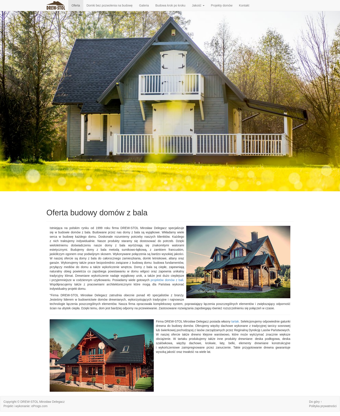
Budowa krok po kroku (170, 5)
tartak (235, 321)
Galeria (144, 5)
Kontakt (244, 5)
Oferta (76, 5)
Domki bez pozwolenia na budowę (109, 5)
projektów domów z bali (167, 280)
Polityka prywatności (323, 406)
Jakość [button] (198, 5)
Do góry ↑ (315, 401)
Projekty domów (222, 5)
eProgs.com (39, 406)
